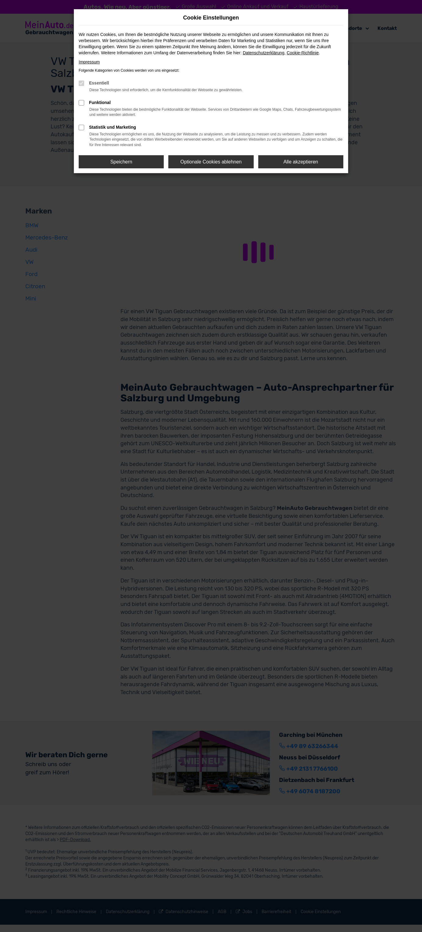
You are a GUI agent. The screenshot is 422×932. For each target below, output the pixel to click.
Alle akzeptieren (300, 161)
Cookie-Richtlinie (303, 52)
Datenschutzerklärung (263, 52)
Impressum (89, 61)
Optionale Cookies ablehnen (210, 161)
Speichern (121, 161)
